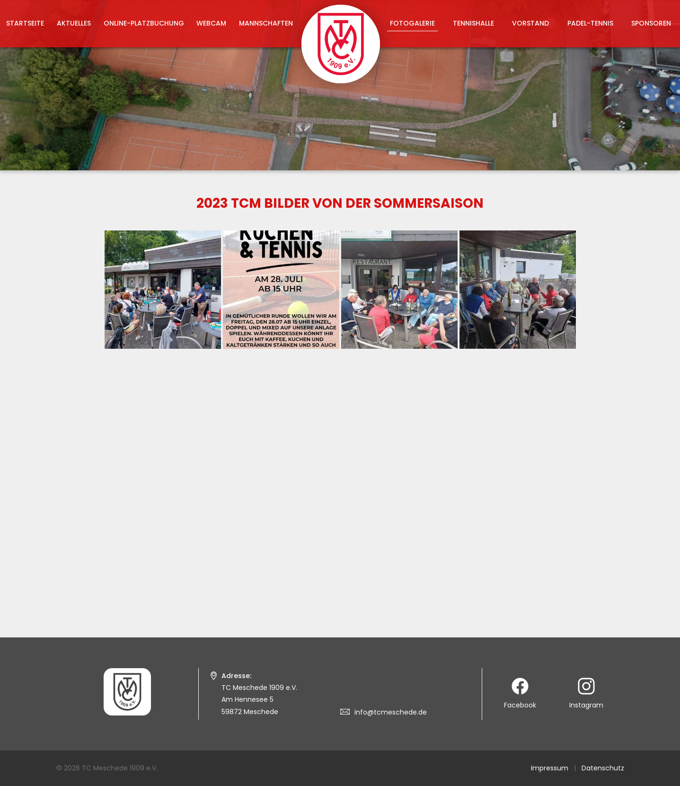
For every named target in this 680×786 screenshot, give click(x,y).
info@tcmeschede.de (390, 712)
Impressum (549, 768)
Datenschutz (603, 768)
